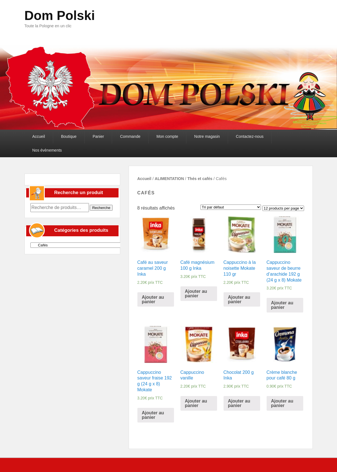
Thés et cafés (200, 178)
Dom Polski (59, 15)
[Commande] (230, 207)
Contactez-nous (250, 136)
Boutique (69, 136)
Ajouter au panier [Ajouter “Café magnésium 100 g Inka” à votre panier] (196, 293)
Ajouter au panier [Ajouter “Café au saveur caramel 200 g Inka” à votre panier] (153, 299)
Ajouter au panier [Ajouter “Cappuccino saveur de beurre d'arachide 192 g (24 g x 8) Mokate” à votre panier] (282, 305)
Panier (98, 136)
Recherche (101, 208)
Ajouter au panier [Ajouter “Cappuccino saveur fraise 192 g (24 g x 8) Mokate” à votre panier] (153, 415)
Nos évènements (47, 150)
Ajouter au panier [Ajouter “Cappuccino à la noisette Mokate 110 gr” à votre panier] (239, 299)
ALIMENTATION (169, 178)
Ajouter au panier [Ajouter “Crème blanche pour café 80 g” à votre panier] (282, 403)
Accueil (38, 136)
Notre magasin (207, 136)
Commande (130, 136)
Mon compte (167, 136)
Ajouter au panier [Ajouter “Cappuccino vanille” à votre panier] (196, 403)
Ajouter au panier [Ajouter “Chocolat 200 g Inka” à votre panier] (239, 403)
